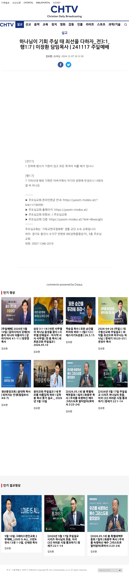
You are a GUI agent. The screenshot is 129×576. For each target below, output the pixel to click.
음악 (37, 24)
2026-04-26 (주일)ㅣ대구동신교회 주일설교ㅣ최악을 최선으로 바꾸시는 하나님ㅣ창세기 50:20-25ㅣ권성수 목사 (112, 335)
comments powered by (64, 284)
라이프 (90, 24)
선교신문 (16, 2)
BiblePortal (43, 2)
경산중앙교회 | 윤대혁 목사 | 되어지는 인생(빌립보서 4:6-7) (16, 394)
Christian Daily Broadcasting (64, 11)
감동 (71, 24)
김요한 (49, 56)
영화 (62, 24)
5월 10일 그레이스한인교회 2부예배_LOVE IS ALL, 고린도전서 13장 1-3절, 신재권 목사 (21, 539)
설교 (19, 24)
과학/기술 (114, 24)
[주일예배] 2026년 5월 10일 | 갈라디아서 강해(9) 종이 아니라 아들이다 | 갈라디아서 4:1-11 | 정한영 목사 (15, 335)
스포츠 (101, 24)
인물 (80, 24)
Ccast (56, 2)
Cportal (28, 2)
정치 (54, 24)
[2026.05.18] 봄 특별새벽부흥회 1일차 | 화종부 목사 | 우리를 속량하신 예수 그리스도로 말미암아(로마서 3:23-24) (80, 398)
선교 (28, 24)
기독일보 (5, 2)
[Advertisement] (64, 450)
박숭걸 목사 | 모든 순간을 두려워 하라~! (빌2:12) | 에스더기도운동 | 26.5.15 (80, 332)
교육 (45, 24)
